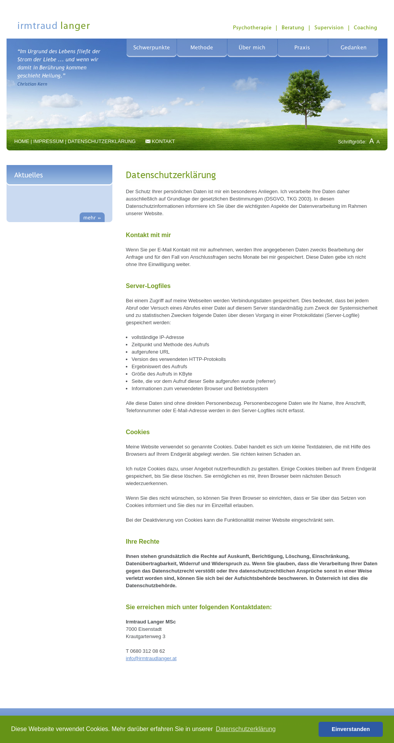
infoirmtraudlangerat (151, 658)
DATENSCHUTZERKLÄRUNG (102, 141)
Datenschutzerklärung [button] (246, 729)
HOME (21, 141)
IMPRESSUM (48, 141)
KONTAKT (163, 141)
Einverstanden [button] (351, 729)
